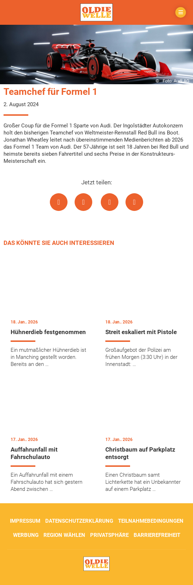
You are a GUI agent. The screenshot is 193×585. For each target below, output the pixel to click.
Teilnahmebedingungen (150, 521)
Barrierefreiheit (157, 535)
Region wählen (64, 535)
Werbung (26, 535)
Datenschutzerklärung (79, 521)
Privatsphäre (109, 535)
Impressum (25, 521)
